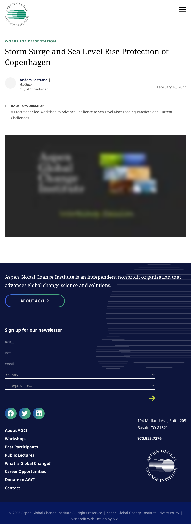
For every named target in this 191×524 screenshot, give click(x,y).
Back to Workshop (27, 106)
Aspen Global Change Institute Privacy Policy (143, 512)
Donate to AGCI (20, 479)
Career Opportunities (25, 471)
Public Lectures (19, 455)
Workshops (15, 438)
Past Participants (21, 447)
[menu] (182, 10)
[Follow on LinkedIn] (39, 413)
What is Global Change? (28, 463)
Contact (12, 488)
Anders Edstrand (34, 79)
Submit (80, 398)
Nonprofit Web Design (89, 518)
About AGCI (16, 430)
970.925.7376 (149, 438)
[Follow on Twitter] (25, 413)
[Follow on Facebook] (11, 413)
